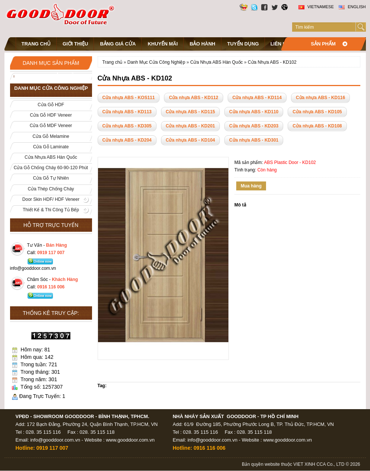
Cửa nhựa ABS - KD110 (253, 111)
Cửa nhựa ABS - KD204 (127, 140)
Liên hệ (280, 44)
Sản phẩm (323, 44)
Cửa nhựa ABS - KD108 (317, 126)
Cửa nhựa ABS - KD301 (253, 140)
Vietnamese (316, 6)
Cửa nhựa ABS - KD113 (127, 111)
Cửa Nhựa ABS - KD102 (272, 62)
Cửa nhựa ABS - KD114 (257, 97)
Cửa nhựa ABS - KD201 (190, 126)
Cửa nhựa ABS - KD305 (127, 126)
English (352, 6)
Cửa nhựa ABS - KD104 (190, 140)
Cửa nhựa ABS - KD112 (193, 97)
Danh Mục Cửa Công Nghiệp (157, 62)
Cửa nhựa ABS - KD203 (253, 126)
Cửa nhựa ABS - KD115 (190, 111)
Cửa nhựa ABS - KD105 (317, 111)
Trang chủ (36, 44)
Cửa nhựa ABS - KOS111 (128, 97)
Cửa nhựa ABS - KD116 (320, 97)
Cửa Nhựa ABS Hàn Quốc (216, 62)
